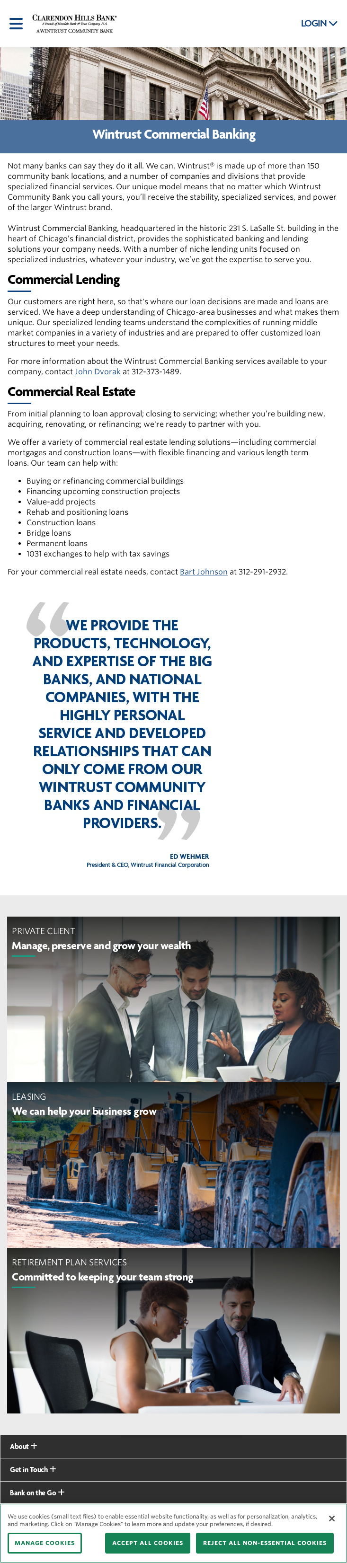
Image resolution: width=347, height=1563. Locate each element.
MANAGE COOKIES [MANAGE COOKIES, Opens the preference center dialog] (45, 1542)
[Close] (331, 1518)
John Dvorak (98, 371)
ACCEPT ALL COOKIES (147, 1542)
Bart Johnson (204, 571)
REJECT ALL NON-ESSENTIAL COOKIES (265, 1542)
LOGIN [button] (319, 23)
